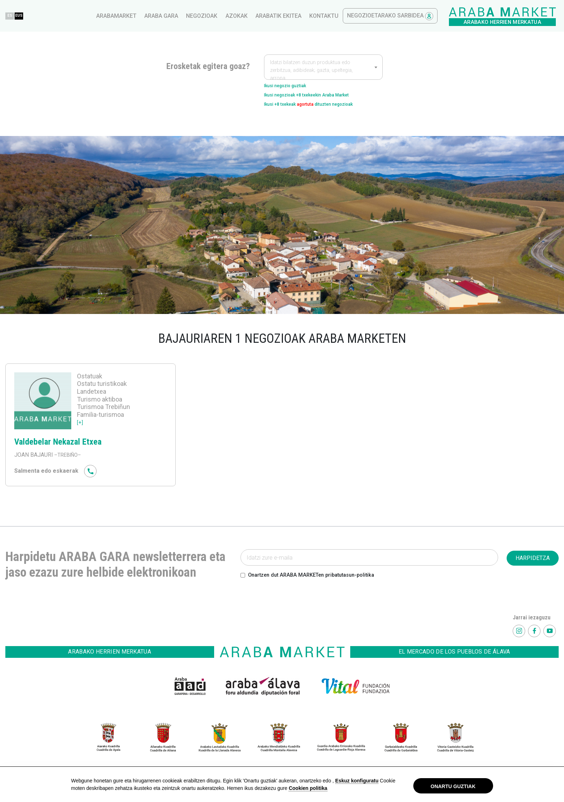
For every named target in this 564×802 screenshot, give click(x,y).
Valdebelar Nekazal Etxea (66, 447)
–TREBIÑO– (69, 461)
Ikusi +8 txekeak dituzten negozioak (322, 109)
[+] (80, 428)
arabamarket (237, 15)
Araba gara (282, 15)
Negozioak (322, 15)
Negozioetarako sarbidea (511, 16)
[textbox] (323, 70)
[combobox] (323, 66)
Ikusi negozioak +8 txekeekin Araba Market (320, 98)
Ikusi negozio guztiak (292, 86)
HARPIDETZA (533, 564)
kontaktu (445, 15)
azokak (358, 15)
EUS (146, 15)
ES (132, 15)
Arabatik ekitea (400, 15)
